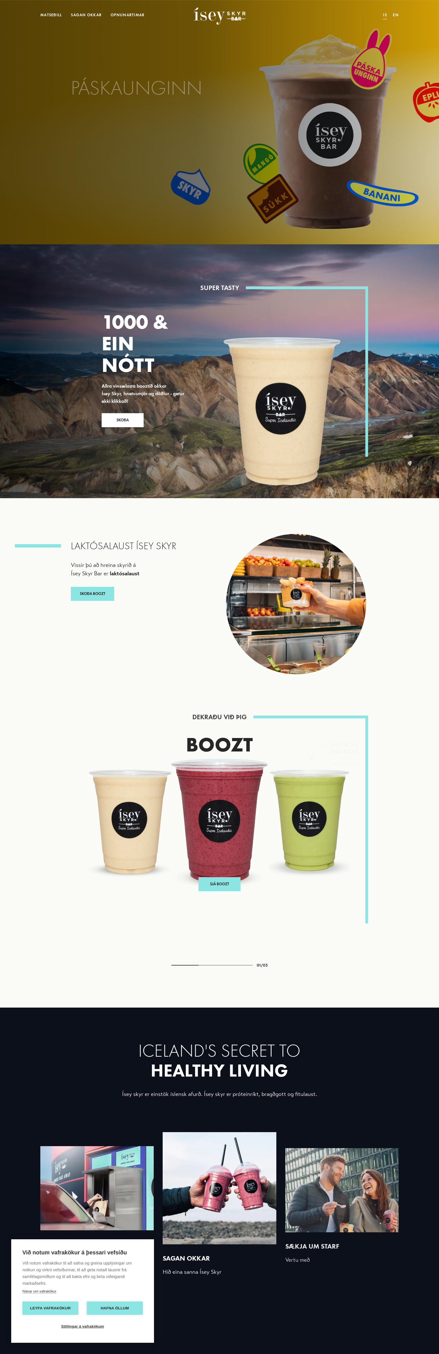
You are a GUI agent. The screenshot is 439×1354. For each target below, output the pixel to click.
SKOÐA (122, 420)
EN (396, 15)
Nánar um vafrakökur (39, 1291)
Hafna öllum (115, 1308)
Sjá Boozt (219, 776)
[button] (117, 842)
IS (385, 15)
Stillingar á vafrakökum (82, 1326)
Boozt (219, 744)
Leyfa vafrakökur (50, 1308)
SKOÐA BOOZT (92, 593)
